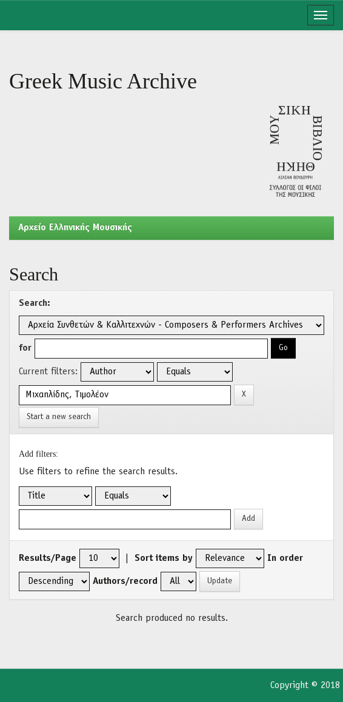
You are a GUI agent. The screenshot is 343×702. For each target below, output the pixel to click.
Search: (34, 303)
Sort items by (164, 558)
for (25, 348)
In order (285, 558)
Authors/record (125, 581)
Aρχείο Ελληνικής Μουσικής (75, 228)
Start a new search (59, 417)
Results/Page (47, 558)
